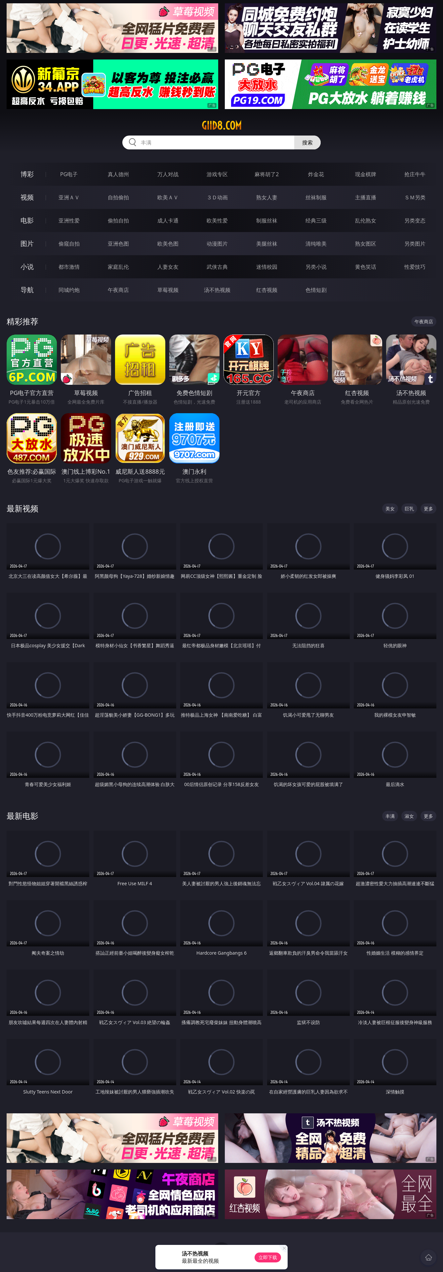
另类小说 (316, 266)
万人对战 (168, 174)
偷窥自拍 (69, 243)
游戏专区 (217, 174)
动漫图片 (217, 243)
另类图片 (414, 243)
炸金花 (316, 174)
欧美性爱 (217, 220)
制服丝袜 (266, 220)
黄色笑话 (365, 266)
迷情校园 (266, 266)
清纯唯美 (316, 243)
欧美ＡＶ (168, 197)
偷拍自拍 (118, 220)
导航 (27, 289)
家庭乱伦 (118, 266)
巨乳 (409, 508)
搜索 (307, 142)
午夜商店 (118, 290)
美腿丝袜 (266, 243)
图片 (27, 243)
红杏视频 (266, 290)
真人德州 (118, 174)
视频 (27, 197)
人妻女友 (168, 266)
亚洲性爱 (69, 220)
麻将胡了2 (267, 174)
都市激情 (69, 266)
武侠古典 (217, 266)
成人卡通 (168, 220)
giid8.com (222, 125)
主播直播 (365, 197)
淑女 (409, 816)
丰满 (390, 816)
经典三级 (316, 220)
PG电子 (69, 174)
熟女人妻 (266, 197)
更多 (428, 508)
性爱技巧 (414, 266)
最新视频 (22, 508)
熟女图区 (365, 243)
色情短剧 (316, 290)
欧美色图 (168, 243)
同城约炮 (69, 290)
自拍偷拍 (118, 197)
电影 (27, 220)
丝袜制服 (316, 197)
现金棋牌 (365, 174)
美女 (390, 508)
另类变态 (414, 220)
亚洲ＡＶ (69, 197)
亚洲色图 (118, 243)
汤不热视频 (217, 290)
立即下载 (268, 1257)
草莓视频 (168, 290)
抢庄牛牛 (414, 174)
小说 (27, 266)
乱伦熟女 (365, 220)
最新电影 (22, 815)
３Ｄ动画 (217, 197)
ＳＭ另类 (414, 197)
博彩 (27, 174)
